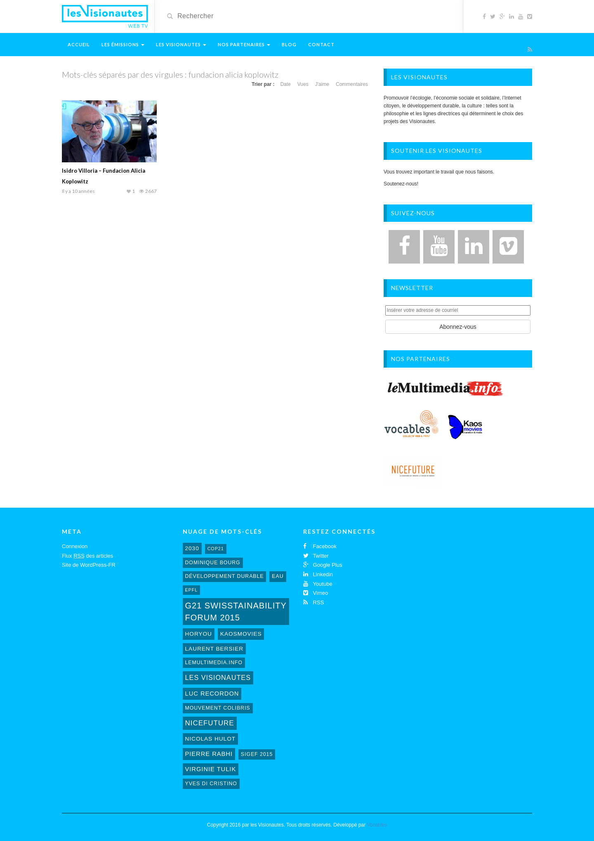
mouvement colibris (217, 708)
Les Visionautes (181, 44)
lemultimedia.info (214, 662)
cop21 (215, 548)
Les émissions (122, 44)
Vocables (377, 825)
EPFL (191, 589)
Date (285, 84)
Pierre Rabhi (209, 754)
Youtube (317, 584)
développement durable (224, 576)
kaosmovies (241, 634)
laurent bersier (214, 649)
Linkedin (318, 574)
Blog (289, 44)
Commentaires (352, 84)
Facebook (320, 546)
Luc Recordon (212, 693)
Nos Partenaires (244, 44)
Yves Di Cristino (211, 783)
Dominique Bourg (212, 562)
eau (277, 576)
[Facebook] (404, 247)
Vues (303, 84)
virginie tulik (210, 769)
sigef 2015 (257, 754)
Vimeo (315, 593)
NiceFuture (209, 723)
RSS (313, 602)
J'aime (322, 84)
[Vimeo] (508, 247)
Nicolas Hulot (210, 739)
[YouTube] (439, 247)
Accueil (79, 44)
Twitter (316, 556)
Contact (321, 44)
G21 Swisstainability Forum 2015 (236, 611)
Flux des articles (87, 556)
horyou (198, 634)
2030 (192, 548)
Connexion (74, 546)
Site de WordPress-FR (89, 565)
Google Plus (322, 565)
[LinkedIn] (473, 247)
